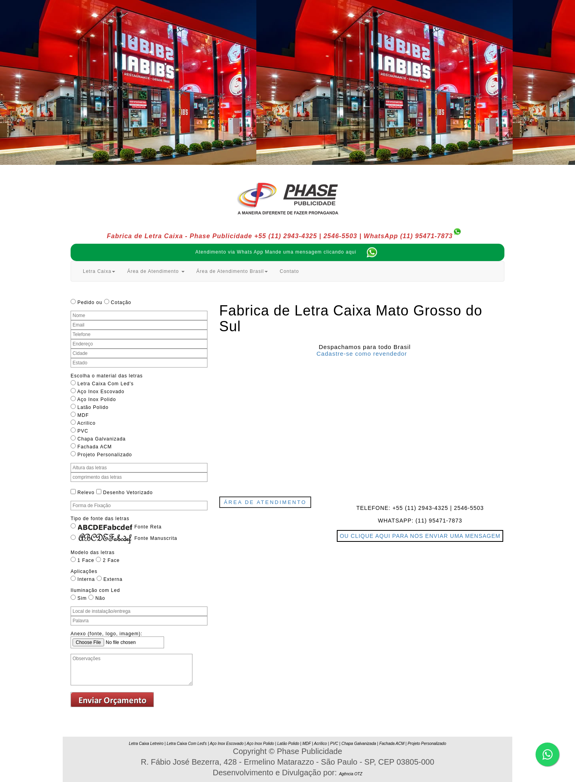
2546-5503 (340, 236)
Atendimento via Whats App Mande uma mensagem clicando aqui (290, 252)
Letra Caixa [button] (99, 271)
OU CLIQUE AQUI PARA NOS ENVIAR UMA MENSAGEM (420, 536)
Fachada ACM (392, 743)
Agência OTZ (350, 774)
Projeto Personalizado (426, 743)
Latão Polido (288, 743)
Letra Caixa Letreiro (146, 743)
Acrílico (320, 743)
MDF (306, 743)
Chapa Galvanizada (359, 743)
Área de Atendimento (265, 502)
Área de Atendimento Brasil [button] (232, 271)
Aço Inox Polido (260, 743)
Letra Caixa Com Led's (187, 743)
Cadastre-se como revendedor (362, 353)
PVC (334, 743)
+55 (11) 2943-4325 (285, 236)
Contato (289, 271)
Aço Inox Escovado (227, 743)
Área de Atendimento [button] (155, 271)
